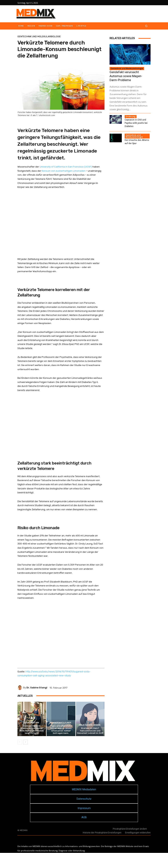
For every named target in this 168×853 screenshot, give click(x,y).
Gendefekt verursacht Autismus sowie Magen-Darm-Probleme (126, 76)
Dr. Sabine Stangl (36, 687)
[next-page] (25, 742)
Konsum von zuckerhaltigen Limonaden (63, 170)
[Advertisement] (61, 223)
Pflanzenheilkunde (60, 723)
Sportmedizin (31, 723)
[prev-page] (19, 742)
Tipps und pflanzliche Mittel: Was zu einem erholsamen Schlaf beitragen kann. (61, 729)
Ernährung (130, 116)
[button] (146, 26)
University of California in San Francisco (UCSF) (66, 166)
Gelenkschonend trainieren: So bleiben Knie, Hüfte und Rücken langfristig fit (32, 729)
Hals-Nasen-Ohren (89, 725)
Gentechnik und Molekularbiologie (39, 36)
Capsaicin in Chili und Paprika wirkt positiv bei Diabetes (136, 123)
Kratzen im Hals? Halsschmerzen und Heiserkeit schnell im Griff (90, 730)
